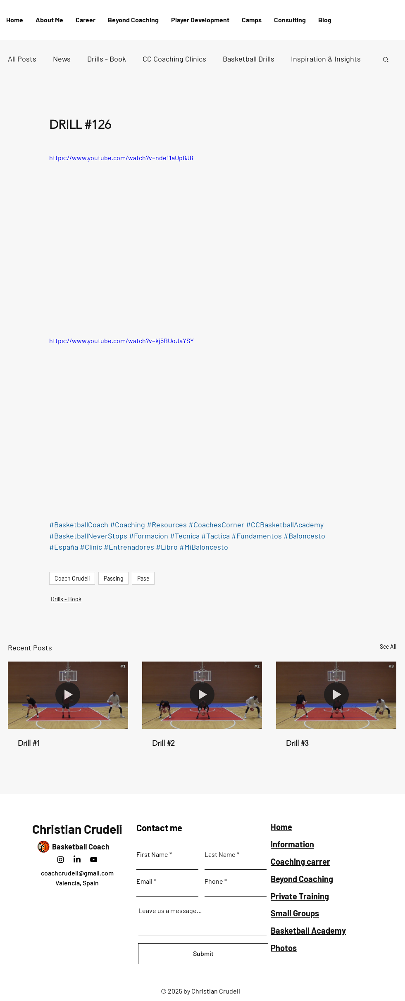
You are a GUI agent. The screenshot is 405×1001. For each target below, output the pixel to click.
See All (388, 646)
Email (144, 881)
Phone (214, 881)
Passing (113, 578)
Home (281, 827)
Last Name (220, 854)
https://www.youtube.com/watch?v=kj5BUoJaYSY (121, 340)
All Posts (22, 58)
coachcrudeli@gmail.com (77, 873)
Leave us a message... (170, 910)
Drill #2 (163, 743)
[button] (200, 20)
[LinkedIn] (77, 859)
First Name (152, 854)
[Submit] (203, 953)
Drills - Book (106, 58)
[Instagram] (60, 859)
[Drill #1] (68, 695)
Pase (143, 578)
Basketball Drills (248, 58)
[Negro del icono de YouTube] (93, 859)
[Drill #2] (202, 695)
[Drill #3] (336, 695)
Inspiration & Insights (326, 58)
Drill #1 (29, 743)
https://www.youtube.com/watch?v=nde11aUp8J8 (121, 157)
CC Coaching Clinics (174, 58)
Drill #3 (297, 743)
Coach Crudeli (72, 578)
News (62, 58)
